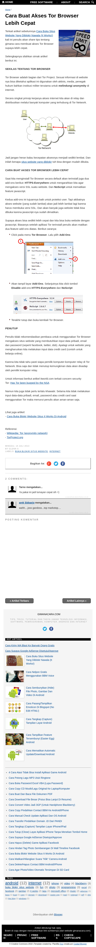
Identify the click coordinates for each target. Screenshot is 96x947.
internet (55, 451)
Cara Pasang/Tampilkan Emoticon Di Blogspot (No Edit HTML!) (40, 707)
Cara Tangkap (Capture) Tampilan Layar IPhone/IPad (37, 826)
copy (23, 895)
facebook (9, 891)
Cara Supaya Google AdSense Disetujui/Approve (31, 650)
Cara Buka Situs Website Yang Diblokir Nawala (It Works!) (39, 660)
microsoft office (58, 891)
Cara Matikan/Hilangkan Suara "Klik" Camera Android (38, 859)
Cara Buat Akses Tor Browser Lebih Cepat (42, 19)
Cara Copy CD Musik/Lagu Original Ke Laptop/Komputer (39, 788)
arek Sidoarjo (27, 502)
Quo (61, 944)
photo (52, 887)
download (42, 895)
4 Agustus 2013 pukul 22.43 (76, 497)
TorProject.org (15, 437)
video (67, 883)
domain (31, 895)
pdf (82, 895)
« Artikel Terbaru (19, 600)
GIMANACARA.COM (49, 614)
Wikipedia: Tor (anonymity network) (27, 433)
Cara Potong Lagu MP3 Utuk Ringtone (29, 777)
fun (41, 887)
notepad (74, 895)
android (11, 883)
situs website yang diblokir (36, 161)
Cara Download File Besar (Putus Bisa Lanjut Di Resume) (40, 799)
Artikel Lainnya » (76, 600)
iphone (55, 883)
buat (15, 895)
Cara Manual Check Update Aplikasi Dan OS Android (37, 815)
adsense (84, 891)
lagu (44, 891)
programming (68, 887)
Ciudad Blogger (80, 944)
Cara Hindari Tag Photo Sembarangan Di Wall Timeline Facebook (44, 848)
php (89, 895)
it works (34, 891)
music (73, 891)
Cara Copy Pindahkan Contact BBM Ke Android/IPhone (39, 810)
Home (7, 10)
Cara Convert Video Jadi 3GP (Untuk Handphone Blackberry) (42, 804)
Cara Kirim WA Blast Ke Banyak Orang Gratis (29, 645)
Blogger (58, 914)
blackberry (81, 883)
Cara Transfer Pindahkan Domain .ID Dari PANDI (35, 821)
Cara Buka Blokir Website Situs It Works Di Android (36, 416)
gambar (22, 891)
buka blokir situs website (31, 451)
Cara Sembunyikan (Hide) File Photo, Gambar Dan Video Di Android (40, 691)
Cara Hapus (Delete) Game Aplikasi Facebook (34, 842)
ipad (65, 895)
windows (22, 898)
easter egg (55, 895)
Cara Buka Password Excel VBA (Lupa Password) (36, 783)
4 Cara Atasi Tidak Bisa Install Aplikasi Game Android (37, 772)
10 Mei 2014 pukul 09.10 (78, 512)
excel (84, 887)
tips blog (12, 898)
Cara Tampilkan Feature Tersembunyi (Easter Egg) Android (40, 738)
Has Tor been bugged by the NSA (29, 382)
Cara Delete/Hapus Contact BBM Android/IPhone (35, 864)
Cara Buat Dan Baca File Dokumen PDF (31, 794)
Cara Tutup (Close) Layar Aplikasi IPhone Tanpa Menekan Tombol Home (48, 832)
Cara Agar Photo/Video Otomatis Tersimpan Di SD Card (39, 869)
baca (7, 895)
